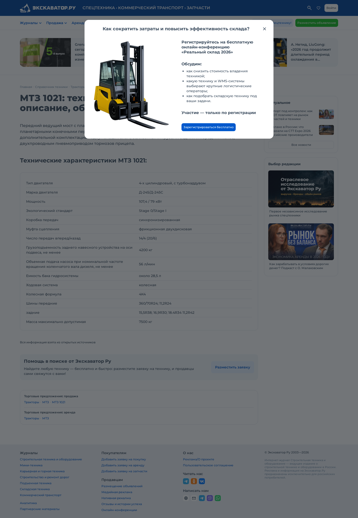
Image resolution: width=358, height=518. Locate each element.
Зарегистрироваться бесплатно (208, 127)
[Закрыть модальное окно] (265, 29)
